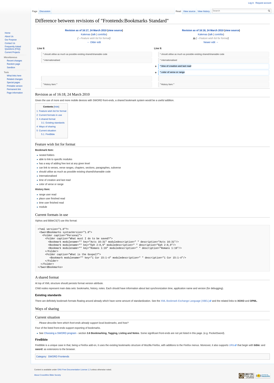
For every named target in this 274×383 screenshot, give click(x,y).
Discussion (44, 11)
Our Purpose (11, 40)
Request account (263, 3)
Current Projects (12, 52)
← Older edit (94, 42)
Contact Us (10, 43)
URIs (232, 345)
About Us (9, 36)
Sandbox (11, 67)
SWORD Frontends (58, 356)
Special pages (13, 82)
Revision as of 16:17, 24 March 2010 (86, 30)
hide (56, 107)
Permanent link (14, 89)
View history (204, 11)
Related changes (15, 79)
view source (115, 30)
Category (41, 356)
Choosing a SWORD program (60, 333)
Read (178, 11)
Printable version (14, 86)
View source (189, 11)
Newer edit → (211, 42)
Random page (13, 64)
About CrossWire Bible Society (47, 375)
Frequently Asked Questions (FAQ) (13, 47)
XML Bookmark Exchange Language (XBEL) (185, 300)
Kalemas (85, 34)
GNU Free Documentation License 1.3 (74, 370)
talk (94, 34)
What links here (14, 75)
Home (7, 33)
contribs (102, 34)
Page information (15, 93)
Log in (251, 3)
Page (34, 11)
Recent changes (14, 60)
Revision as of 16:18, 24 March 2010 (202, 30)
